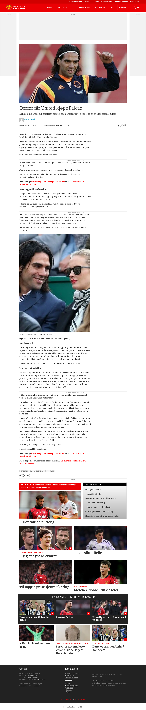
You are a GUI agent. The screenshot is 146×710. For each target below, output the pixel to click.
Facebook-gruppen (72, 685)
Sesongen (61, 7)
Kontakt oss (134, 2)
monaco (50, 471)
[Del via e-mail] (124, 125)
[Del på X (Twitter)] (121, 125)
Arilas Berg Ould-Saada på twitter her (48, 182)
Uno (71, 7)
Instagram (70, 688)
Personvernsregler (66, 699)
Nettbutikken (100, 7)
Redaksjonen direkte (71, 678)
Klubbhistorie (106, 2)
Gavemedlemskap (75, 2)
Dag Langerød (35, 673)
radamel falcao (37, 471)
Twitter (68, 683)
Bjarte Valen (42, 679)
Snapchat (69, 690)
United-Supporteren (91, 2)
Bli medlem (123, 7)
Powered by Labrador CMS (73, 707)
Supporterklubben (121, 2)
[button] (122, 608)
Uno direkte (68, 680)
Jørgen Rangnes (32, 677)
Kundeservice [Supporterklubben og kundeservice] (69, 675)
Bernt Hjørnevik (32, 675)
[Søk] (134, 7)
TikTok (68, 692)
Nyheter (50, 7)
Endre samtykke (80, 699)
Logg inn (113, 7)
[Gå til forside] (15, 7)
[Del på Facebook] (118, 125)
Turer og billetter (84, 7)
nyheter (24, 471)
